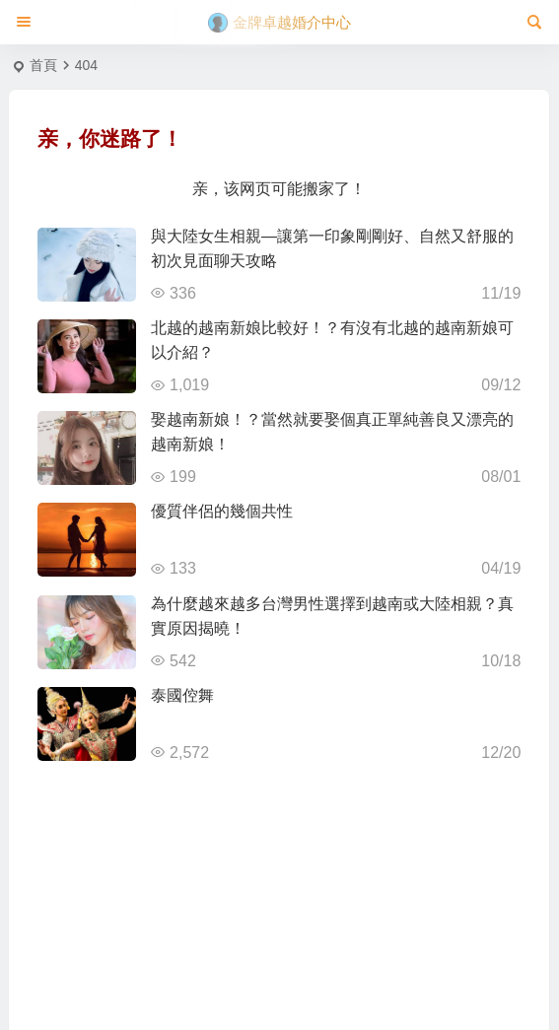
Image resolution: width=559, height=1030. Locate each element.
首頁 (43, 65)
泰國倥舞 (182, 695)
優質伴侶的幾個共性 (222, 511)
